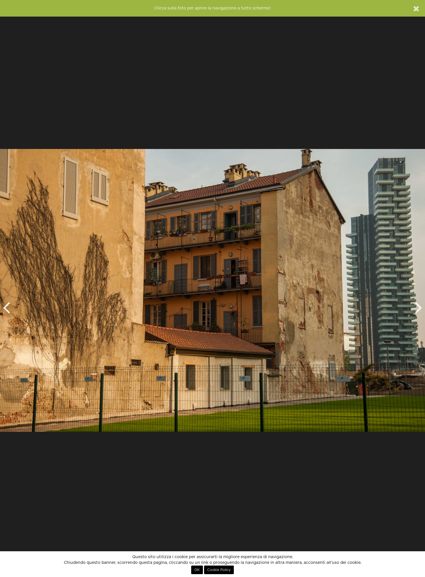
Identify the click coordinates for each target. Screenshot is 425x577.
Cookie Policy (219, 570)
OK (197, 570)
